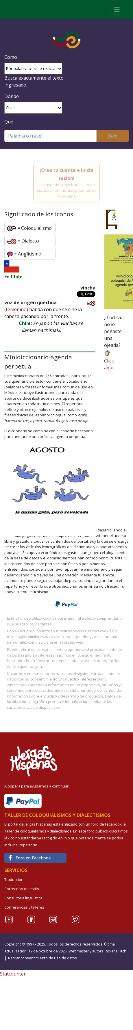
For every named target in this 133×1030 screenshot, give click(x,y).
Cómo (10, 57)
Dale (112, 136)
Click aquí (109, 360)
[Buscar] (50, 136)
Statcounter (13, 974)
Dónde (11, 96)
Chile (17, 276)
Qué (8, 122)
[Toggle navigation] (117, 9)
